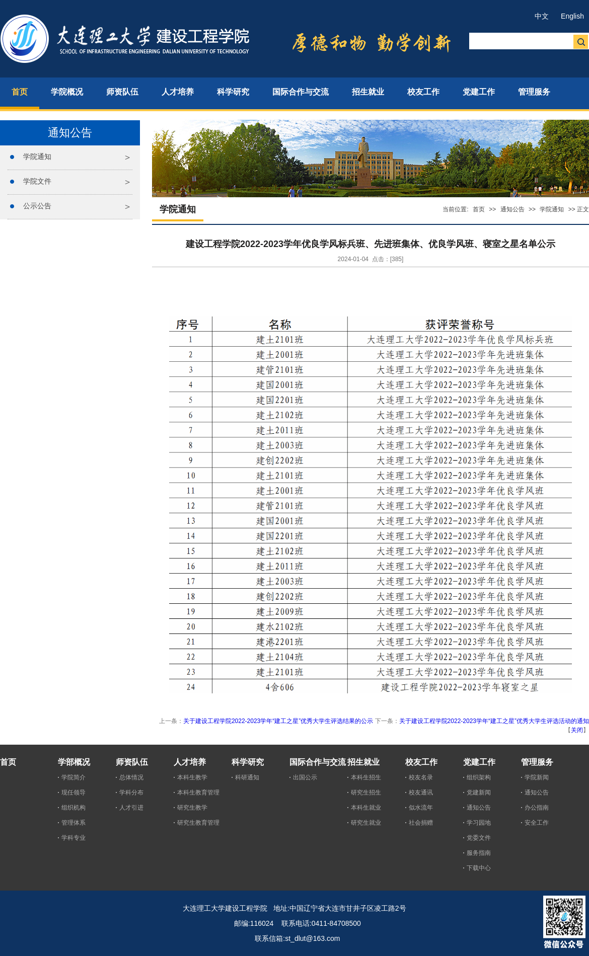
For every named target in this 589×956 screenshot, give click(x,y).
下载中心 (479, 867)
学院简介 (73, 777)
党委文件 (479, 837)
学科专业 (73, 837)
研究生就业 (366, 822)
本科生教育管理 (198, 792)
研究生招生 (366, 792)
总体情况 (131, 777)
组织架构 (479, 777)
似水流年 (421, 807)
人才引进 (131, 807)
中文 (542, 16)
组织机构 (73, 807)
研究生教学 (192, 807)
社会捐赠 (421, 822)
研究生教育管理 (198, 822)
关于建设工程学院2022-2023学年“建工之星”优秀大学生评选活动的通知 (494, 721)
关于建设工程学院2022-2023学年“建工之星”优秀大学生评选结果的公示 (278, 721)
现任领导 (73, 792)
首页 (479, 209)
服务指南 (479, 852)
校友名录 (421, 777)
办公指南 (537, 807)
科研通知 (247, 777)
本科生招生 (366, 777)
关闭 (577, 730)
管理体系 (73, 822)
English (572, 16)
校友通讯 (421, 792)
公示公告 (37, 206)
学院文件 (37, 181)
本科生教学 (192, 777)
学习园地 (479, 822)
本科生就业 (366, 807)
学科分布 (131, 792)
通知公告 (512, 209)
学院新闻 (537, 777)
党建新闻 (479, 792)
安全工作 (537, 822)
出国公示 (305, 777)
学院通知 (37, 156)
